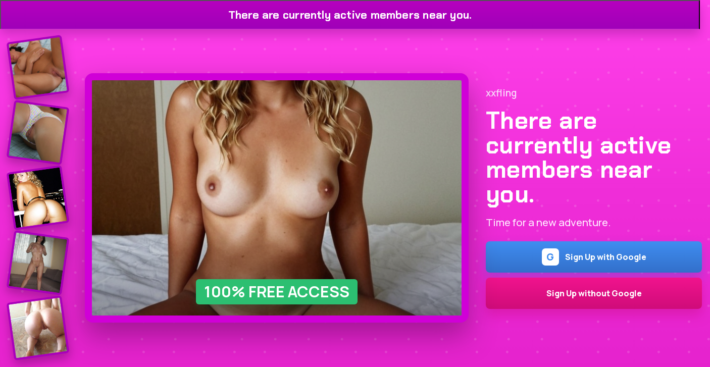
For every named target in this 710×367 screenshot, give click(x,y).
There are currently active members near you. (350, 15)
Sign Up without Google (594, 293)
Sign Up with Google (594, 257)
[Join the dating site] (38, 67)
